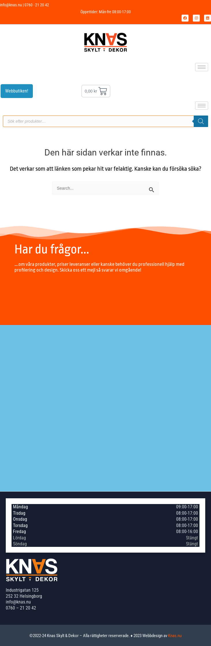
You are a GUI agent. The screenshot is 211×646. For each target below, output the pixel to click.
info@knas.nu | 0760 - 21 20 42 (24, 5)
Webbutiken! (16, 91)
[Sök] (201, 121)
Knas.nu (175, 635)
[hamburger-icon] (201, 67)
